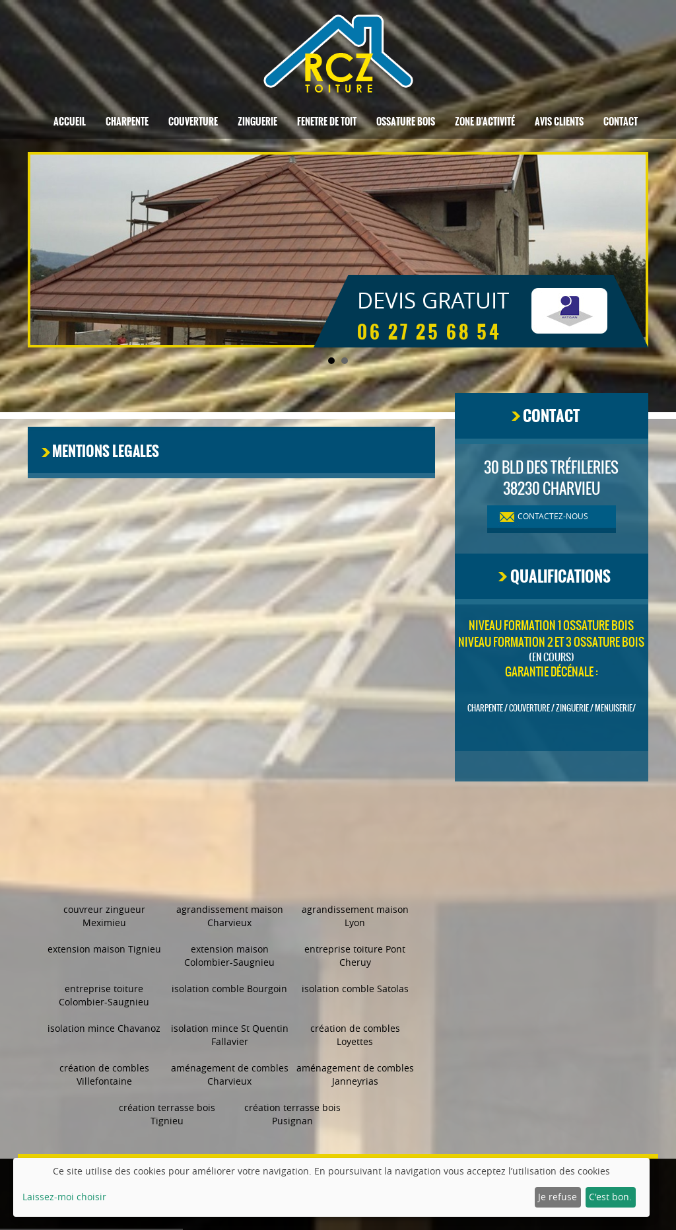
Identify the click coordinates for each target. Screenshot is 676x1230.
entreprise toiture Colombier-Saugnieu (104, 995)
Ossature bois (405, 121)
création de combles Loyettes (355, 1035)
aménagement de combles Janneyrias (355, 1074)
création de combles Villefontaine (104, 1074)
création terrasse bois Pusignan (292, 1114)
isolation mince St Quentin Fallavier (229, 1035)
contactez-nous (553, 516)
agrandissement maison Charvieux (229, 916)
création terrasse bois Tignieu (167, 1114)
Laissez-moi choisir (64, 1196)
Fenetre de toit (326, 121)
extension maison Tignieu (104, 949)
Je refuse (557, 1196)
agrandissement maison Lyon (355, 916)
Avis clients (559, 121)
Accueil (69, 121)
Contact (620, 121)
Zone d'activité (485, 121)
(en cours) (551, 657)
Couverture (193, 121)
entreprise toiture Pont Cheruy (354, 955)
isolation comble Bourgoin (229, 988)
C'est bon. (610, 1196)
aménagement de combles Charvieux (229, 1074)
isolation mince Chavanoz (104, 1028)
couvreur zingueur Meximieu (104, 916)
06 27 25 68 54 (429, 332)
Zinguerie (257, 121)
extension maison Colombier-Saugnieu (229, 955)
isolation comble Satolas (355, 988)
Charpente (127, 121)
